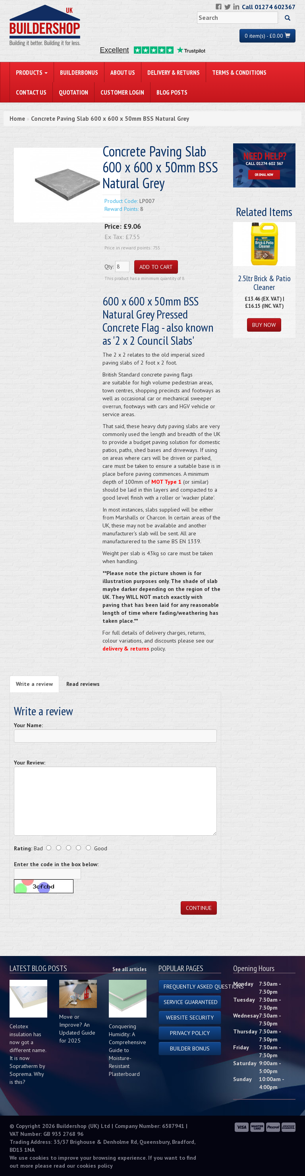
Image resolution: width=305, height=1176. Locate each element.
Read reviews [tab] (83, 683)
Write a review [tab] (34, 683)
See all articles (129, 969)
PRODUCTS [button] (32, 72)
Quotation (73, 92)
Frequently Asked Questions (192, 986)
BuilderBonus (79, 72)
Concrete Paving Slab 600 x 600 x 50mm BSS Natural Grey (110, 118)
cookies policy (95, 1165)
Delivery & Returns (173, 72)
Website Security (190, 1017)
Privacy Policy (190, 1033)
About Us (122, 72)
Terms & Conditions (239, 72)
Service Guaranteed (191, 1002)
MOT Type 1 (166, 481)
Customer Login (122, 92)
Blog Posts (171, 92)
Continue (199, 907)
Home (17, 118)
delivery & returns (125, 648)
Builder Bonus (190, 1048)
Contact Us (31, 92)
